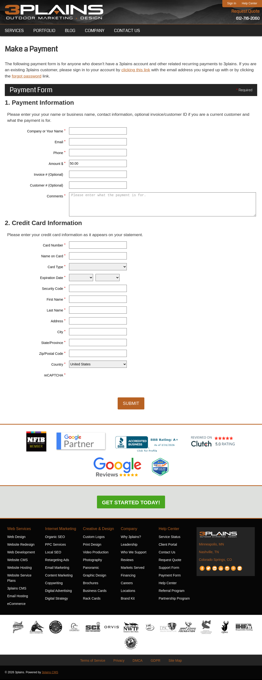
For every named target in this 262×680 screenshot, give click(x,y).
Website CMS (17, 561)
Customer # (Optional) (46, 186)
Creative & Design (98, 530)
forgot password (53, 76)
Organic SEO (55, 538)
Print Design (92, 545)
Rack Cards (92, 599)
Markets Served (132, 568)
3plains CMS (16, 589)
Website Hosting (19, 568)
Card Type (56, 267)
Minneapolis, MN (211, 545)
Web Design (16, 538)
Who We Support (133, 553)
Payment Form (170, 576)
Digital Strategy (56, 599)
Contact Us (167, 553)
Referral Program (171, 592)
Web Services (19, 530)
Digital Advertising (58, 592)
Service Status (169, 538)
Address (58, 321)
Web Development (21, 553)
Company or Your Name (46, 131)
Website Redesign (20, 545)
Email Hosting (17, 597)
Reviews (127, 561)
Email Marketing (57, 568)
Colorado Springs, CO (215, 561)
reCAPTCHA (54, 375)
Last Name (56, 310)
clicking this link (156, 70)
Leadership (129, 545)
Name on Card (53, 256)
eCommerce (16, 605)
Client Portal (168, 545)
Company (129, 530)
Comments (56, 196)
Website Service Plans (19, 578)
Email (60, 142)
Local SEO (53, 553)
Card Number (54, 245)
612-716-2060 (248, 18)
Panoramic (91, 568)
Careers (127, 584)
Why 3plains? (131, 538)
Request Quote (245, 11)
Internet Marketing (60, 530)
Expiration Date (53, 278)
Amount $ (57, 163)
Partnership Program (174, 599)
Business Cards (95, 592)
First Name (56, 299)
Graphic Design (94, 576)
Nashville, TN (209, 553)
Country (58, 364)
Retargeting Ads (57, 561)
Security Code (53, 288)
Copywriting (54, 584)
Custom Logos (94, 538)
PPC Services (55, 545)
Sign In (231, 3)
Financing (128, 576)
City (61, 332)
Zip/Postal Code (52, 353)
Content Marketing (58, 576)
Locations (128, 592)
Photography (92, 561)
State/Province (53, 343)
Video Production (96, 553)
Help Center (249, 3)
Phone (59, 152)
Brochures (90, 584)
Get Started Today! (131, 503)
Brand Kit (128, 599)
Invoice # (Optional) (48, 175)
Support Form (169, 568)
